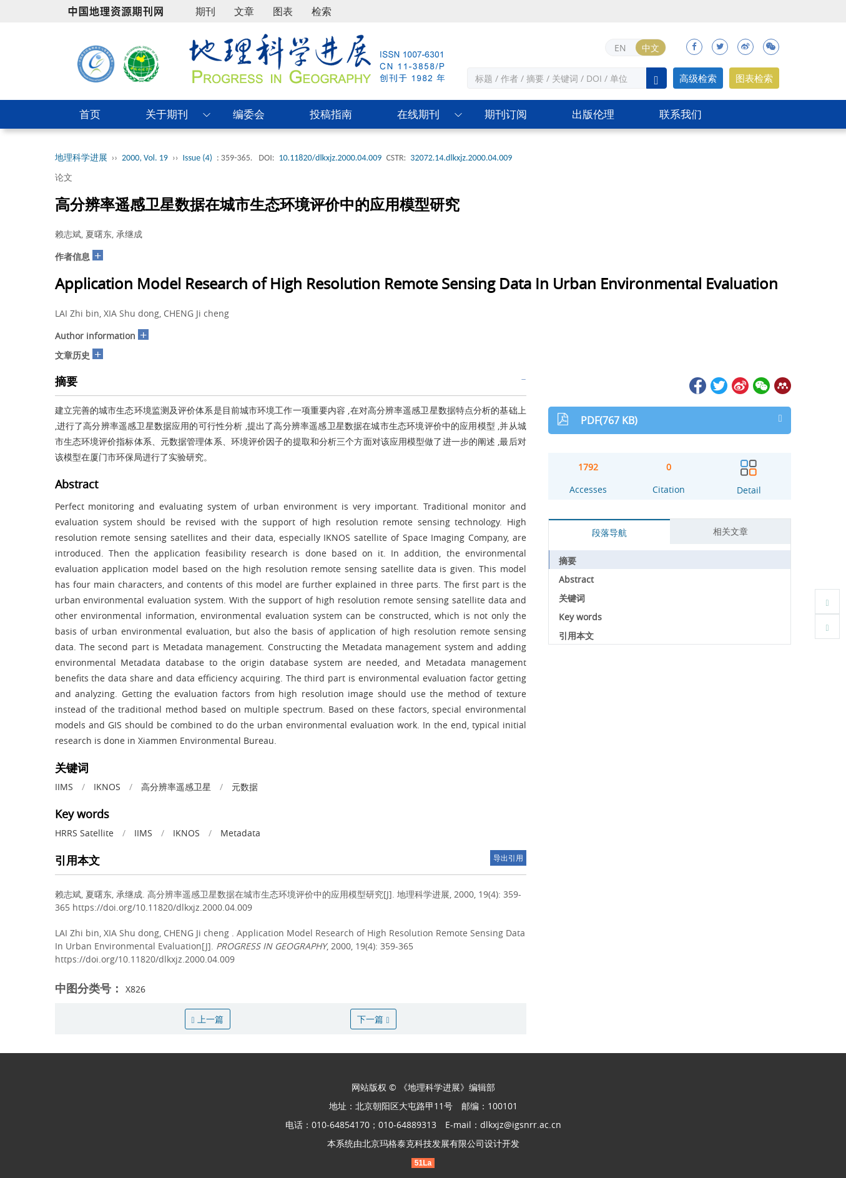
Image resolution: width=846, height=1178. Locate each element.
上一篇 (208, 1019)
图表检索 (754, 78)
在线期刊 (418, 114)
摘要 (567, 561)
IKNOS (107, 787)
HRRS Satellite (84, 833)
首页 (90, 114)
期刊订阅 (505, 114)
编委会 (249, 114)
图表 (283, 11)
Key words (580, 617)
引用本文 (576, 635)
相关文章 (730, 531)
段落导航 (609, 532)
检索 (322, 11)
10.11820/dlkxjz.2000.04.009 (329, 157)
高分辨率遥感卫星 (176, 787)
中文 (650, 48)
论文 (63, 177)
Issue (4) (197, 157)
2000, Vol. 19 (145, 157)
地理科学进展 (81, 157)
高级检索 (698, 78)
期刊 (205, 11)
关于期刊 (166, 114)
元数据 (245, 787)
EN (620, 48)
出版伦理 (593, 114)
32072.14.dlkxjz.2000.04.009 (461, 157)
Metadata (240, 833)
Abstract (576, 579)
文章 (244, 11)
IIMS (64, 787)
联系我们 (680, 114)
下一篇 (373, 1019)
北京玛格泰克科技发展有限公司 (423, 1143)
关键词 (572, 598)
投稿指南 (331, 114)
